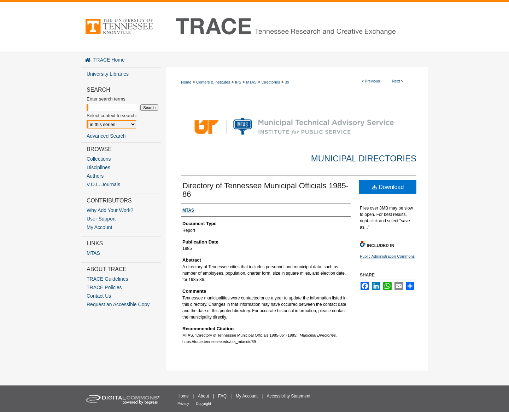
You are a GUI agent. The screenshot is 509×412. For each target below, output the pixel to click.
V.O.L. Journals (103, 184)
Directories (271, 82)
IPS (238, 82)
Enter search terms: (107, 99)
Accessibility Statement (288, 396)
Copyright (203, 404)
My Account (99, 227)
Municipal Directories (363, 158)
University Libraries (108, 74)
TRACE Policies (104, 287)
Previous (372, 81)
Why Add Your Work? (110, 210)
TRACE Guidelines (107, 279)
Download (388, 187)
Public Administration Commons (387, 256)
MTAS (251, 82)
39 (287, 82)
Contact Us (99, 296)
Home (186, 82)
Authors (95, 176)
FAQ (222, 396)
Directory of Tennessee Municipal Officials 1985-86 (265, 190)
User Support (101, 219)
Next (396, 81)
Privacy (183, 404)
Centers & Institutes (213, 82)
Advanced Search (106, 136)
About (203, 396)
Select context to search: (112, 115)
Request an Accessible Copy (118, 304)
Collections (99, 159)
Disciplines (98, 167)
